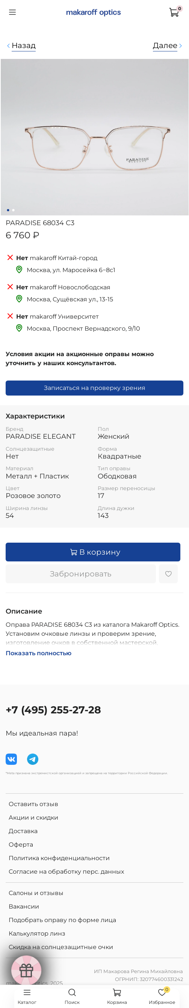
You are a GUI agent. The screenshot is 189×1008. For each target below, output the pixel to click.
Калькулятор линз (37, 933)
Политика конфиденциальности (59, 858)
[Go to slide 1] (8, 210)
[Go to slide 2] (13, 210)
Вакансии (24, 906)
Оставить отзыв (33, 804)
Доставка (23, 831)
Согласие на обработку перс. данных (66, 871)
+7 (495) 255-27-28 (53, 710)
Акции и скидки (33, 817)
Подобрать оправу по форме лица (62, 920)
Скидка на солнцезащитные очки (61, 947)
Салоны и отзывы (36, 893)
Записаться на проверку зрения (94, 387)
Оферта (21, 844)
